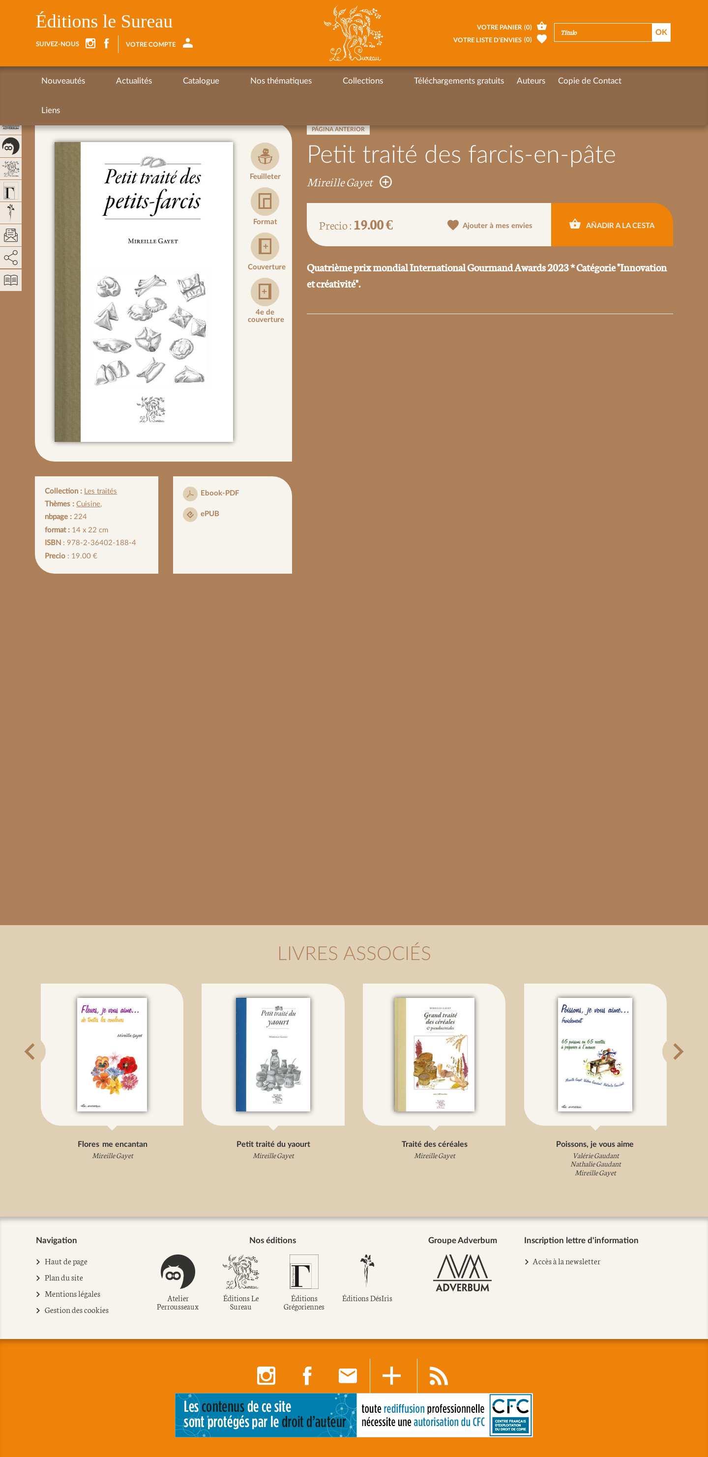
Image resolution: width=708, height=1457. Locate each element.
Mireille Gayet (349, 181)
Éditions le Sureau (104, 21)
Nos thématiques (226, 81)
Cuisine (88, 504)
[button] (48, 1076)
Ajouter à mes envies (489, 225)
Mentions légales (72, 1294)
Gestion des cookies (77, 1310)
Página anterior (338, 129)
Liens (552, 81)
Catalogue (165, 81)
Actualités (116, 81)
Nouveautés (63, 81)
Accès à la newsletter (566, 1261)
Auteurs (440, 81)
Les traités (100, 491)
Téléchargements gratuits (368, 81)
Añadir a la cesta (611, 224)
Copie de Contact (499, 81)
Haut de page (66, 1262)
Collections (290, 81)
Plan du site (64, 1278)
